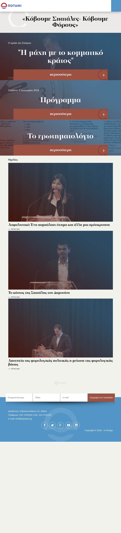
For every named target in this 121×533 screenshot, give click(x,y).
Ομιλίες (13, 160)
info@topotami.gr (23, 418)
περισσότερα (60, 75)
